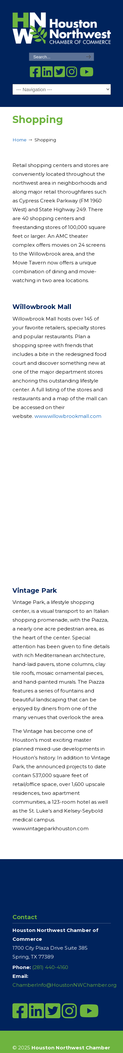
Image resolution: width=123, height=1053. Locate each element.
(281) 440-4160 (50, 967)
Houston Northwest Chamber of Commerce (61, 26)
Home (19, 139)
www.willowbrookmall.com (67, 416)
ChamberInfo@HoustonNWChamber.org (64, 985)
